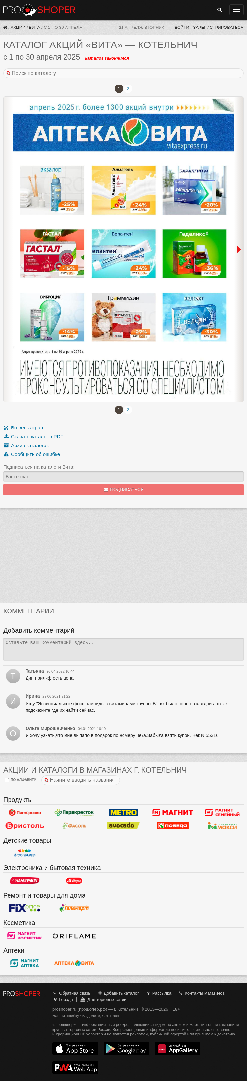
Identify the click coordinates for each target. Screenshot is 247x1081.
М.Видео (74, 880)
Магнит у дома (173, 812)
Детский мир (24, 853)
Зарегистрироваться (218, 27)
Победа (173, 825)
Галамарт (74, 908)
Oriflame (74, 935)
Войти (182, 27)
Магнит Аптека (24, 963)
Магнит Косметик (24, 935)
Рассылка (158, 993)
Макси (222, 825)
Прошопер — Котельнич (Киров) (39, 10)
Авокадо (123, 825)
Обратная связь (71, 993)
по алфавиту (20, 780)
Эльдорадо (24, 880)
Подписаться (124, 489)
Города (62, 999)
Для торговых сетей (103, 999)
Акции (18, 27)
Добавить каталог (118, 993)
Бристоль (24, 825)
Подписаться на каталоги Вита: (39, 467)
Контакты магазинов (201, 993)
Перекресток (74, 812)
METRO (123, 812)
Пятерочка (24, 812)
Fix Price (24, 908)
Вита (34, 27)
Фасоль (74, 825)
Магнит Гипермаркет (222, 812)
